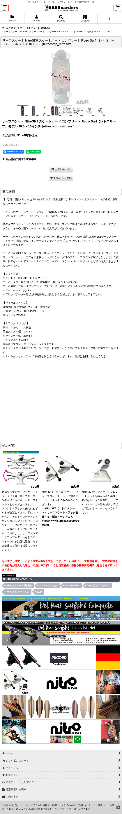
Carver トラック (48, 585)
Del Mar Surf (72, 585)
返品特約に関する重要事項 (19, 159)
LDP (39, 591)
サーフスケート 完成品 (19, 585)
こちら (87, 809)
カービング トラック (99, 585)
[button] (5, 8)
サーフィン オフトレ (18, 591)
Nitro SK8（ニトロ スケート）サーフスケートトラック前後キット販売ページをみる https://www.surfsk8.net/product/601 (60, 516)
